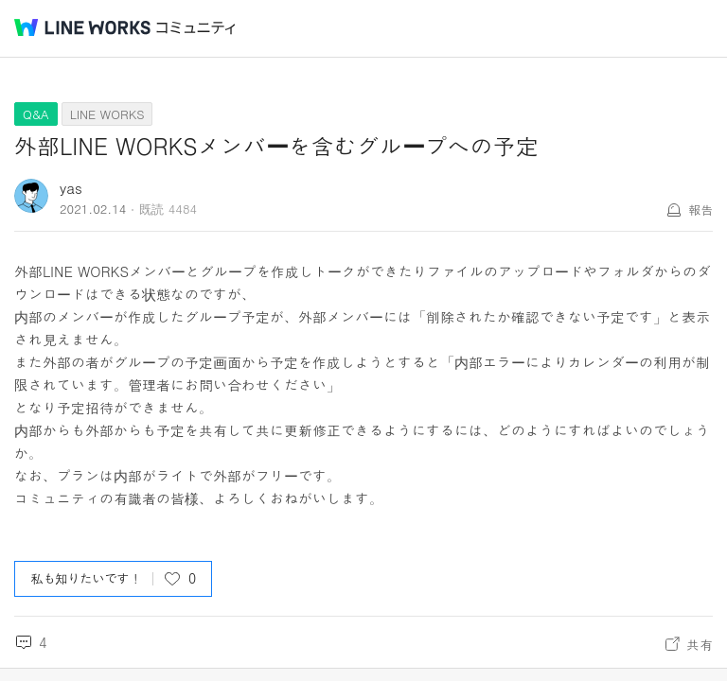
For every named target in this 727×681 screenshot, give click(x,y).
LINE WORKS (107, 114)
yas (71, 188)
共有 (699, 644)
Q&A (36, 114)
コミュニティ (196, 28)
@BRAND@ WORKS (82, 27)
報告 (700, 209)
